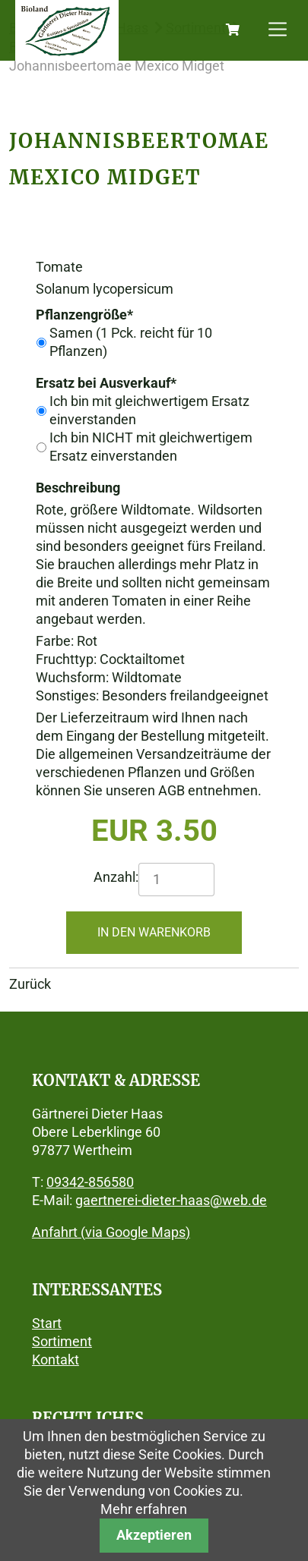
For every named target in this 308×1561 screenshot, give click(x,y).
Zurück (30, 984)
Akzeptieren (154, 1535)
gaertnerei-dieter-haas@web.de (171, 1200)
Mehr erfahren (143, 1509)
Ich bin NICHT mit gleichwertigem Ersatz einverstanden (150, 447)
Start (47, 1323)
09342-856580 (90, 1182)
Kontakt (55, 1359)
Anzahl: (116, 877)
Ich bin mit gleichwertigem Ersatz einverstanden (149, 410)
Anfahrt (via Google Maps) (111, 1232)
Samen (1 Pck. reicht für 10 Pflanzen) (130, 342)
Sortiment (62, 1341)
